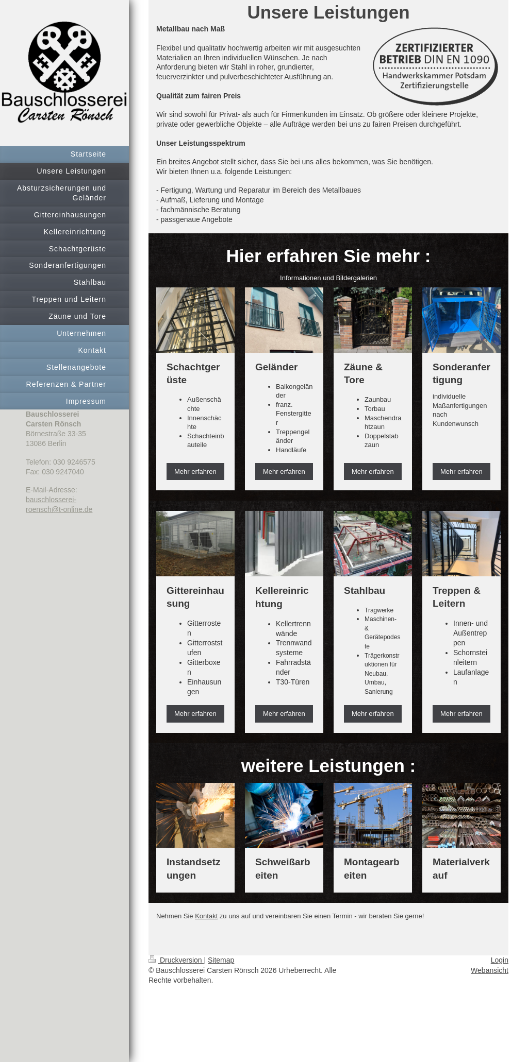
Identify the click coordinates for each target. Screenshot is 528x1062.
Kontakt (206, 916)
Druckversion (176, 960)
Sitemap (221, 960)
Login (499, 960)
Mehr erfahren (195, 471)
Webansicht (489, 970)
